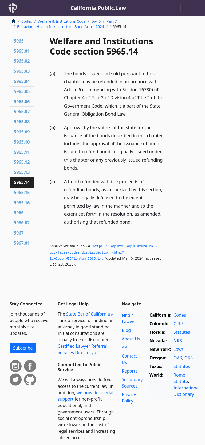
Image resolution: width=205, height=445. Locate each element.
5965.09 (22, 132)
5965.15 (22, 192)
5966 (19, 213)
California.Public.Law (98, 7)
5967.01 (22, 243)
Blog (126, 330)
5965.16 (22, 203)
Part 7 (112, 21)
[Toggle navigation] (187, 8)
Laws (179, 349)
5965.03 (22, 71)
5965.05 (22, 91)
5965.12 (22, 162)
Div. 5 (96, 21)
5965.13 (22, 172)
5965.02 (22, 61)
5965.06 (22, 102)
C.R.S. (179, 324)
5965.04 (22, 81)
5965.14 (22, 182)
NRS (178, 341)
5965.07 (22, 111)
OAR (178, 358)
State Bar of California (88, 314)
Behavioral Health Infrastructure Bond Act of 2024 (60, 26)
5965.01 (22, 51)
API (125, 347)
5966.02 (22, 223)
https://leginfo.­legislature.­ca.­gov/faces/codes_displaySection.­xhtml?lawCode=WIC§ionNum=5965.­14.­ (103, 252)
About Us (131, 339)
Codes (26, 21)
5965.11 (22, 152)
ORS (188, 358)
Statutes (182, 332)
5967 (19, 233)
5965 (19, 41)
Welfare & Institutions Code (61, 21)
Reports (129, 371)
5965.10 (22, 142)
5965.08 (22, 122)
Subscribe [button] (23, 348)
